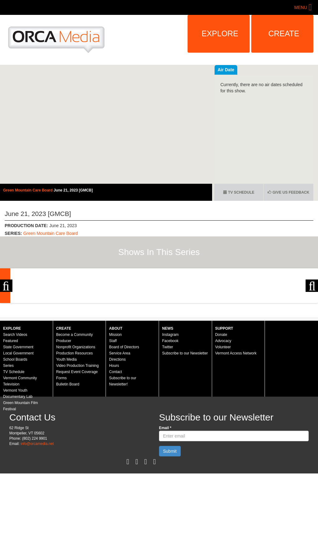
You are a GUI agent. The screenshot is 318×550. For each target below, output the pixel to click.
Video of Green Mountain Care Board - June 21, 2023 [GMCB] (106, 124)
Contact (115, 431)
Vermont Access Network (236, 413)
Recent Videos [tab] (233, 69)
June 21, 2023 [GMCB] (73, 190)
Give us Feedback (288, 192)
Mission (115, 394)
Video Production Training (77, 425)
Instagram (170, 394)
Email (165, 487)
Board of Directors (124, 406)
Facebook (170, 400)
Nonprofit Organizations (75, 406)
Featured (10, 400)
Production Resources (74, 413)
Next (312, 315)
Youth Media (66, 419)
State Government (18, 406)
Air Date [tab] (263, 69)
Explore (220, 33)
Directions (117, 419)
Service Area (119, 413)
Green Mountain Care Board (28, 190)
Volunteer (223, 406)
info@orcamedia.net (37, 503)
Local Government (18, 413)
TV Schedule (238, 192)
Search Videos (15, 394)
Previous (6, 315)
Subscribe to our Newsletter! (122, 440)
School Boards (15, 419)
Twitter (167, 406)
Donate (221, 394)
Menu (300, 7)
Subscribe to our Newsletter (185, 413)
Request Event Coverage (77, 431)
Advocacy (223, 400)
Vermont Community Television (20, 440)
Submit (170, 510)
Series (8, 425)
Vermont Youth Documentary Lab (18, 453)
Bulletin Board (68, 444)
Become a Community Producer (74, 397)
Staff (112, 400)
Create (283, 33)
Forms (61, 437)
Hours (114, 425)
